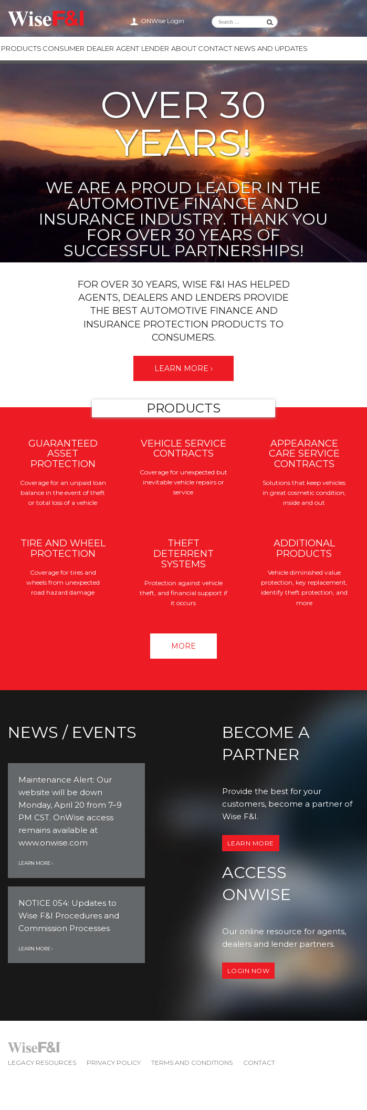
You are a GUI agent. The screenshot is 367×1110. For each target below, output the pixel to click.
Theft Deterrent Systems (183, 553)
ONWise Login (162, 21)
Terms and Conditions (192, 1062)
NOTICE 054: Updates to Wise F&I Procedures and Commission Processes (68, 915)
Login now (248, 971)
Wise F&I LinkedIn (315, 21)
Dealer (100, 48)
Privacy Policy (114, 1062)
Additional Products (304, 548)
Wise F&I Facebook (340, 21)
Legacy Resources (42, 1062)
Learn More (250, 843)
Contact (214, 48)
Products (21, 48)
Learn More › (183, 368)
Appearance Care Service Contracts (304, 454)
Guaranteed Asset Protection (63, 454)
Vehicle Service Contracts (183, 449)
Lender (155, 48)
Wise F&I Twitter (327, 21)
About (183, 48)
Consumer (64, 48)
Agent (127, 48)
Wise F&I (47, 18)
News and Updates (270, 48)
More (183, 646)
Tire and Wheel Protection (63, 548)
